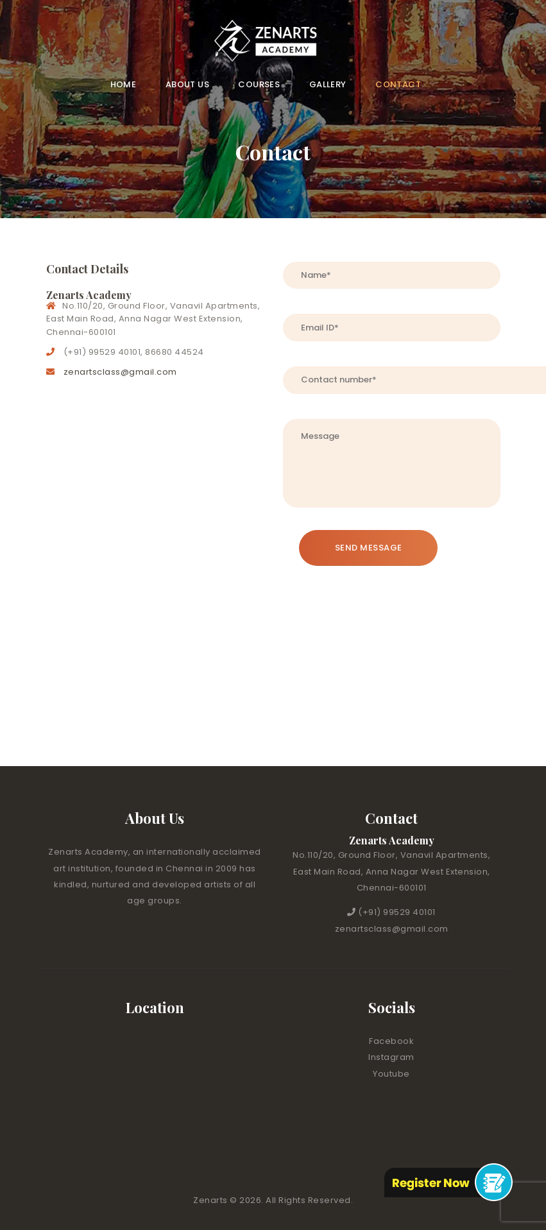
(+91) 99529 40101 (397, 912)
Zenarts (211, 1200)
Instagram (391, 1057)
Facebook (391, 1041)
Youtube (391, 1074)
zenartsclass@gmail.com (120, 372)
